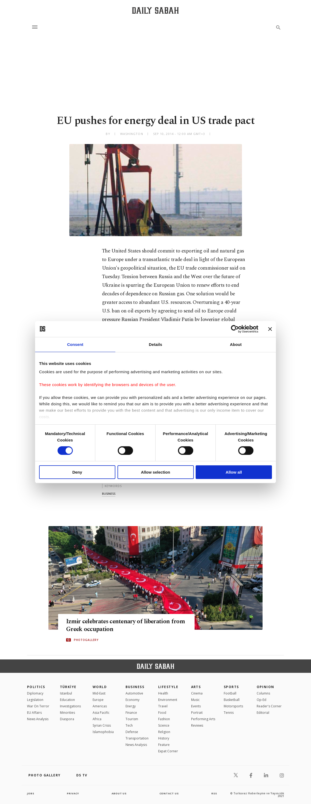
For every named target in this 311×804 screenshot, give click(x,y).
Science (163, 725)
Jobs (31, 793)
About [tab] (236, 344)
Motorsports (233, 706)
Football (230, 693)
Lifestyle (168, 687)
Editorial (263, 712)
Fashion (164, 719)
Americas (100, 706)
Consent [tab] (75, 344)
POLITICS (36, 687)
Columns (263, 693)
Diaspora (67, 719)
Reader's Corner (269, 706)
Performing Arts (203, 719)
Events (196, 706)
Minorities (67, 712)
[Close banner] (270, 329)
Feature (164, 744)
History (163, 738)
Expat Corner (168, 751)
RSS (214, 793)
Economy (132, 699)
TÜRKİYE (68, 687)
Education (67, 699)
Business (135, 687)
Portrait (197, 712)
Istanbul (66, 693)
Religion (164, 732)
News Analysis (37, 719)
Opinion (265, 687)
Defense (132, 732)
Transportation (137, 738)
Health (163, 693)
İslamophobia (103, 732)
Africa (97, 719)
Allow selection (155, 472)
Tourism (132, 719)
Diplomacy (35, 693)
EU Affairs (34, 712)
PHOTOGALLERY (86, 640)
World (100, 687)
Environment (167, 699)
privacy (73, 793)
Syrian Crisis (102, 725)
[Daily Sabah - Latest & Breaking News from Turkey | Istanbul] (155, 10)
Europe (98, 699)
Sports (231, 687)
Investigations (70, 706)
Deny (77, 472)
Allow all (234, 472)
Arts (196, 687)
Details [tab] (155, 344)
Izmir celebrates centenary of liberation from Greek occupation (123, 625)
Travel (163, 706)
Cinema (197, 693)
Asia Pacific (101, 712)
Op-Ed (261, 699)
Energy (131, 706)
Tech (129, 725)
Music (195, 699)
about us (119, 793)
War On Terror (38, 706)
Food (162, 712)
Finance (131, 712)
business (108, 494)
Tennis (229, 712)
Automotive (134, 693)
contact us (169, 793)
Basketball (232, 699)
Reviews (197, 725)
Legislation (35, 699)
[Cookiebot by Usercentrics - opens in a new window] (234, 329)
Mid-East (99, 693)
